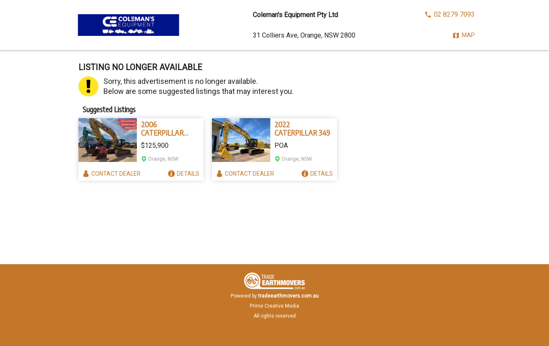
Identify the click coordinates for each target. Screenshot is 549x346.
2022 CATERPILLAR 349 (302, 128)
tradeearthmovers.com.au (288, 296)
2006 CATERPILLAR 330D (162, 128)
